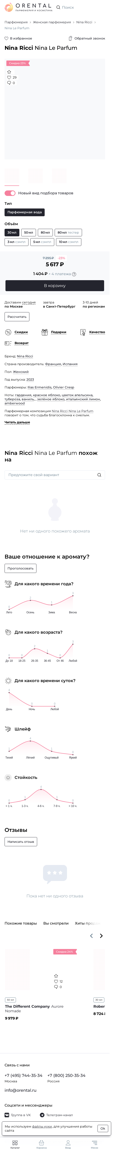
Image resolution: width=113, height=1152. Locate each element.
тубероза (12, 399)
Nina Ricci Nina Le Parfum (72, 411)
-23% (61, 258)
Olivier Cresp (63, 387)
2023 (30, 379)
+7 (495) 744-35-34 (23, 1075)
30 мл (98, 999)
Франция (53, 364)
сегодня (29, 302)
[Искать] (99, 475)
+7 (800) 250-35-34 (66, 1075)
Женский (21, 372)
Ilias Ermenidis (39, 387)
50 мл (10, 999)
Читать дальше (17, 422)
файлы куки (42, 1126)
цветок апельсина (77, 395)
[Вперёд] (101, 935)
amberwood (15, 403)
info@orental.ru (20, 1090)
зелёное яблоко (50, 399)
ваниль (28, 399)
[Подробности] (74, 274)
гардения (23, 395)
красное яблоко (46, 395)
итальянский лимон (83, 399)
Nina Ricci (25, 356)
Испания (70, 364)
